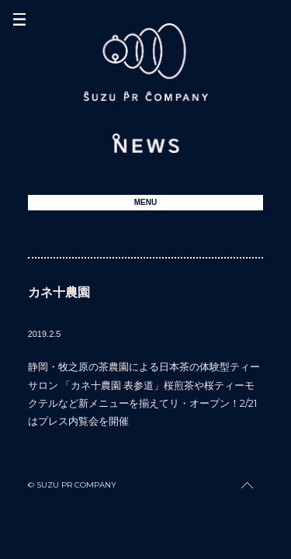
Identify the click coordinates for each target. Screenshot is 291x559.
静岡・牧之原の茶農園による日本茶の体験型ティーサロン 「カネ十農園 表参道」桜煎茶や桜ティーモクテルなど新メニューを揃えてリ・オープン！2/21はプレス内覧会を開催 (144, 393)
